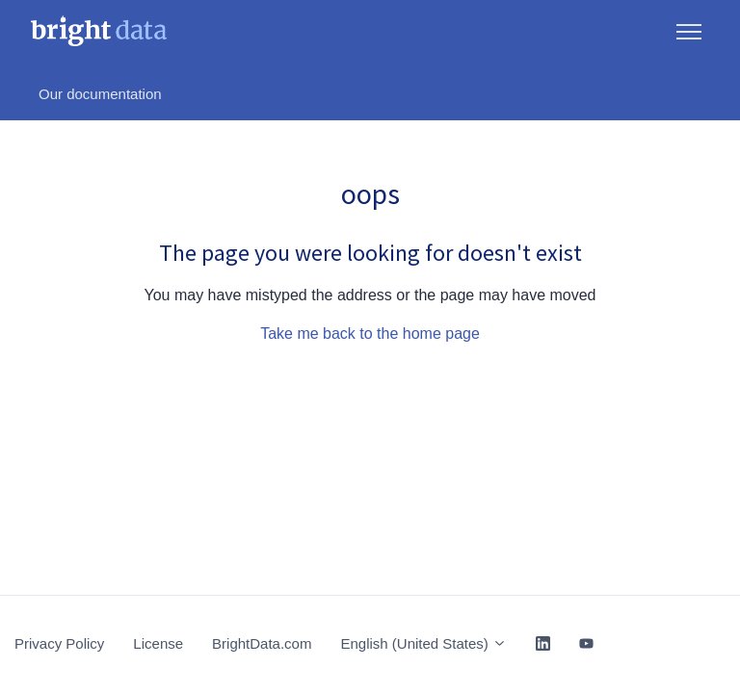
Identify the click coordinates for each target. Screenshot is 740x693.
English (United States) (423, 643)
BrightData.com (261, 643)
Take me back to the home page (370, 333)
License (158, 643)
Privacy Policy (59, 643)
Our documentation (100, 94)
